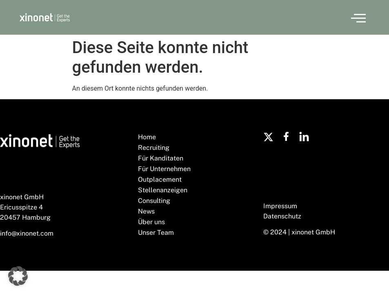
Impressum (280, 206)
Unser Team (156, 232)
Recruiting (153, 147)
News (146, 211)
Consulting (154, 201)
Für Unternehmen (164, 169)
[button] (358, 18)
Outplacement (160, 179)
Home (147, 137)
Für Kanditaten (160, 158)
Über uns (151, 222)
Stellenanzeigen (162, 190)
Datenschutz (282, 216)
